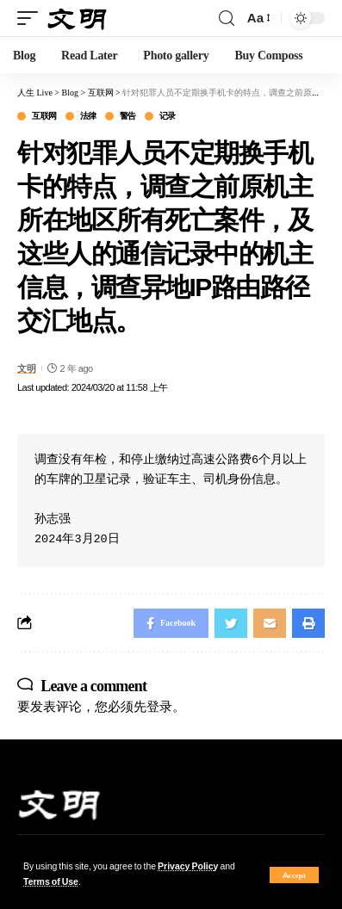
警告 (128, 116)
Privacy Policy (188, 866)
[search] (227, 18)
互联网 (44, 116)
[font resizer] (257, 18)
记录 (167, 116)
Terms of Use (50, 881)
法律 (88, 116)
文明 (26, 368)
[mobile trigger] (32, 18)
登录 (159, 706)
